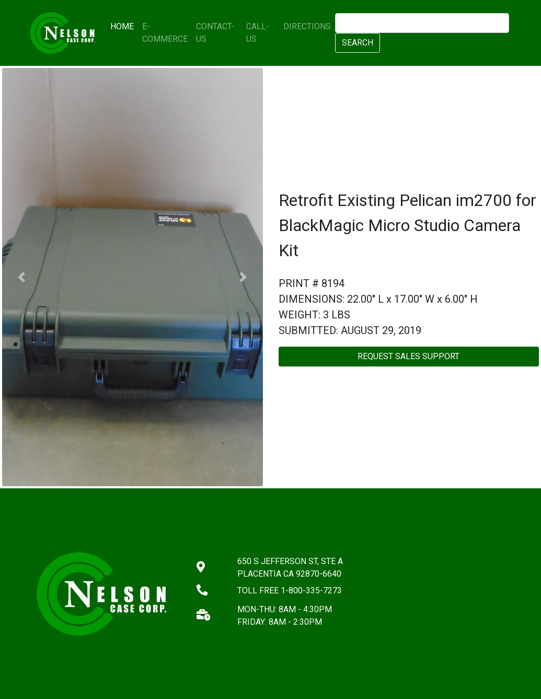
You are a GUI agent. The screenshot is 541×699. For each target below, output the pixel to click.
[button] (21, 277)
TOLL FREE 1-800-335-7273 (289, 590)
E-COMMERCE (165, 32)
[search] (422, 23)
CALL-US (257, 32)
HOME (124, 25)
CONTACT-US (215, 32)
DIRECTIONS (307, 26)
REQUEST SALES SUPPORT (408, 356)
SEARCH (357, 43)
